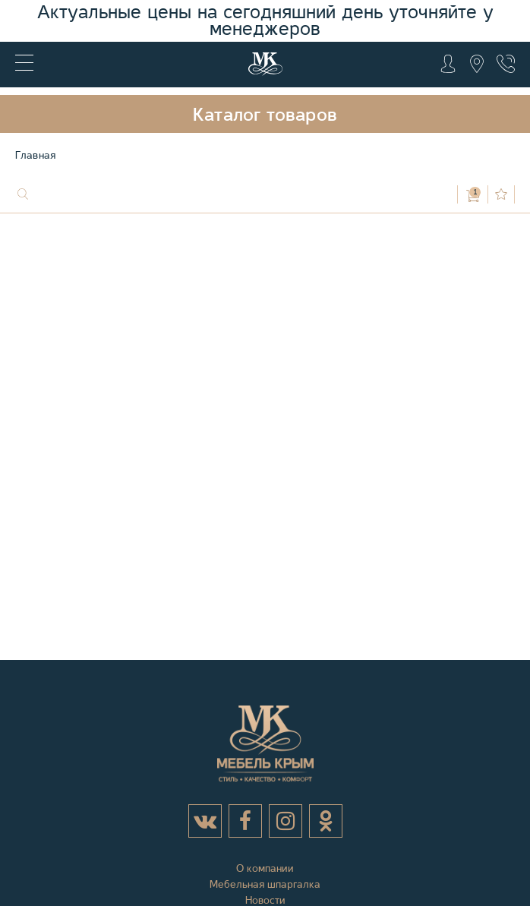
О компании (265, 868)
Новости (265, 900)
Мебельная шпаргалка (265, 884)
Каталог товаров (265, 115)
